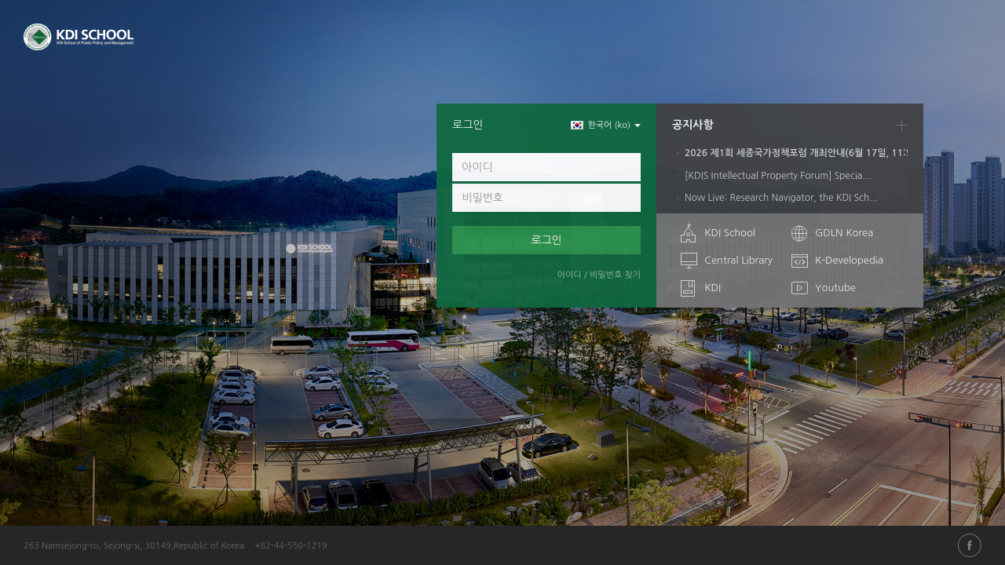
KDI (712, 287)
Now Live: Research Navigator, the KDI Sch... (781, 197)
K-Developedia (849, 260)
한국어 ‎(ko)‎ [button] (606, 125)
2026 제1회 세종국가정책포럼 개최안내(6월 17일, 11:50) (810, 153)
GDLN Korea (844, 233)
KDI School (729, 233)
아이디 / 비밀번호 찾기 (599, 275)
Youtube (835, 287)
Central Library (738, 260)
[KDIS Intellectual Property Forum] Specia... (778, 175)
